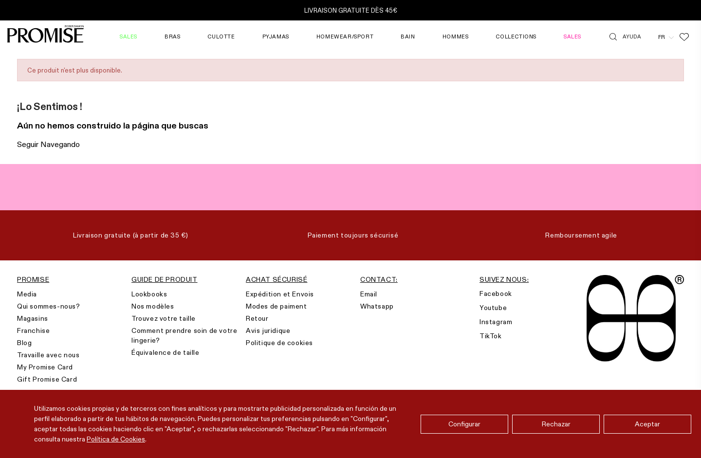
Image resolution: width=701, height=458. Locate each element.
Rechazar (556, 424)
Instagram (496, 321)
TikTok (491, 335)
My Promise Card (45, 367)
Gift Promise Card (47, 379)
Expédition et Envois (280, 294)
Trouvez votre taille (163, 318)
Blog (24, 342)
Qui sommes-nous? (48, 306)
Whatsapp (377, 306)
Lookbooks (149, 294)
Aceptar (647, 424)
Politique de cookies (279, 342)
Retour (257, 318)
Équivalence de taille (165, 352)
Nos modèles (152, 306)
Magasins (32, 318)
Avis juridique (268, 330)
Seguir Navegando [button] (48, 144)
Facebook (496, 293)
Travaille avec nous (48, 354)
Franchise (33, 330)
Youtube (493, 307)
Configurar (464, 424)
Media (27, 294)
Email (368, 294)
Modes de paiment (276, 306)
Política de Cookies (116, 439)
